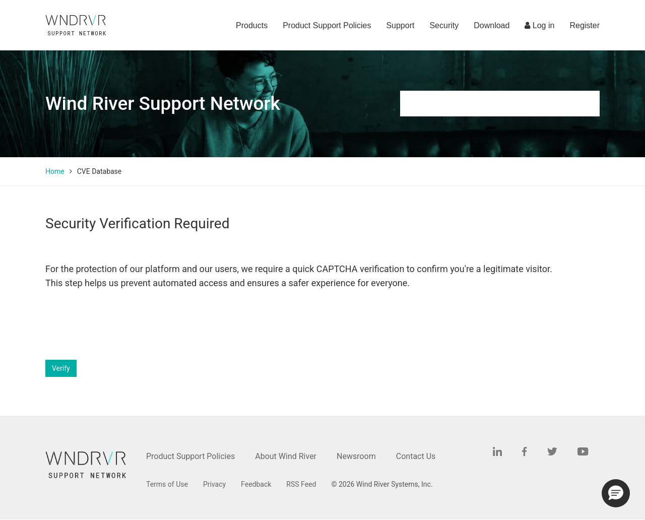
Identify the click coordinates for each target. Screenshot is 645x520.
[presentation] (122, 325)
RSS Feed (301, 484)
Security (444, 25)
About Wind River (285, 456)
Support (400, 25)
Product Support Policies (327, 25)
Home (54, 171)
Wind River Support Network (162, 103)
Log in (539, 25)
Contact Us (416, 456)
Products (252, 25)
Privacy (214, 484)
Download (491, 25)
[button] (616, 493)
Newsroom (356, 456)
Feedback (256, 484)
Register (584, 25)
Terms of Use (167, 484)
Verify (61, 368)
